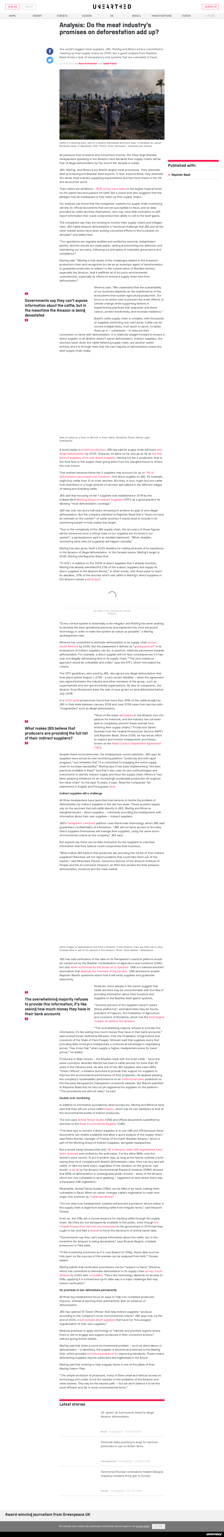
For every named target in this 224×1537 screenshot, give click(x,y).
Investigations (162, 16)
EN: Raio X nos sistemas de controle (112, 611)
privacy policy (142, 1526)
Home (12, 16)
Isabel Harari (110, 63)
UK (111, 16)
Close (158, 1526)
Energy (37, 16)
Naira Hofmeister (88, 63)
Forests (62, 16)
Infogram (111, 613)
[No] (219, 1526)
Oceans (87, 16)
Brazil (136, 16)
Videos (186, 16)
